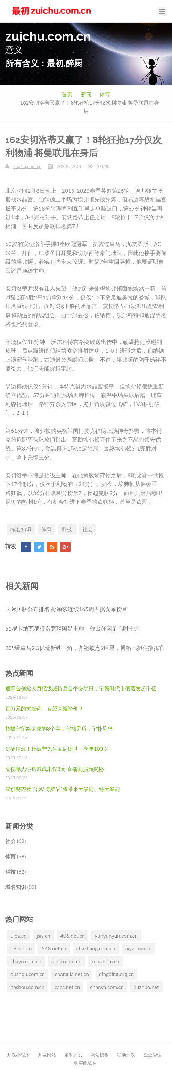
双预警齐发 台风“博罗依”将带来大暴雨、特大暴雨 (62, 789)
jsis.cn (43, 935)
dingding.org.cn (116, 974)
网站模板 (100, 1054)
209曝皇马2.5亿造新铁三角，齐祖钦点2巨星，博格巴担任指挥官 (85, 647)
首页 (67, 94)
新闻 (86, 94)
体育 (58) (15, 856)
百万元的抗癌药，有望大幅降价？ (44, 708)
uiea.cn (18, 935)
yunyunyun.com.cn (116, 935)
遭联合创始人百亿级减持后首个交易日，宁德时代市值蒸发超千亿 (80, 688)
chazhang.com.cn (95, 948)
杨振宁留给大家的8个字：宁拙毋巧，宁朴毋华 (59, 728)
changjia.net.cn (72, 974)
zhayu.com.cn (25, 961)
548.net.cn (54, 948)
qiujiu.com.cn (66, 961)
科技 (67, 529)
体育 (105, 94)
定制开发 (73, 1054)
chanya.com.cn (107, 987)
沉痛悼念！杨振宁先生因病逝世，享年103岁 (56, 748)
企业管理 (153, 1054)
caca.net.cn (67, 987)
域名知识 (20, 529)
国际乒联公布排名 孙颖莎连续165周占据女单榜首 (66, 608)
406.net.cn (72, 935)
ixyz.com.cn (138, 948)
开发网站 (47, 1054)
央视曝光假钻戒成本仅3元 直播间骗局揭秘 (54, 769)
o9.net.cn (21, 948)
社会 (87, 529)
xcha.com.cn (105, 961)
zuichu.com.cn (27, 166)
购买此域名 (85, 1063)
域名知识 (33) (20, 887)
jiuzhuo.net (146, 987)
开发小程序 (18, 1054)
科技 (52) (15, 871)
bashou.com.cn (27, 987)
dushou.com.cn (27, 974)
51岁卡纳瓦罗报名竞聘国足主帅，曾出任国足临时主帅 (72, 628)
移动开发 (126, 1054)
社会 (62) (15, 841)
